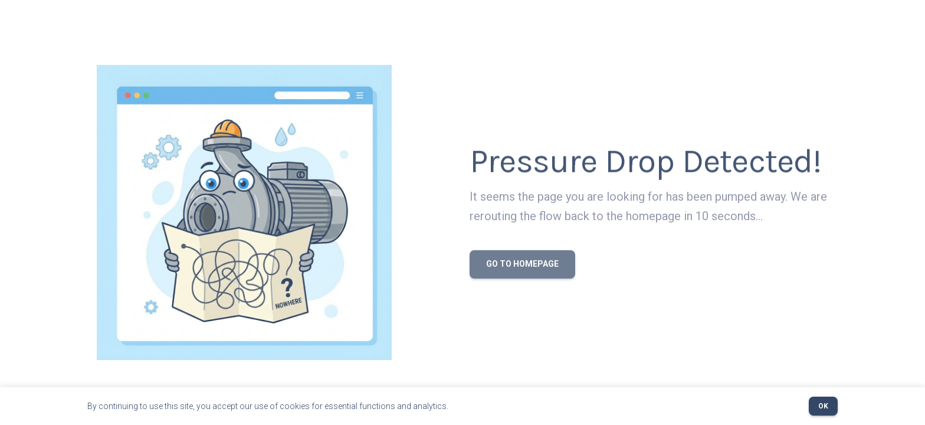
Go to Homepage (522, 265)
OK (823, 406)
